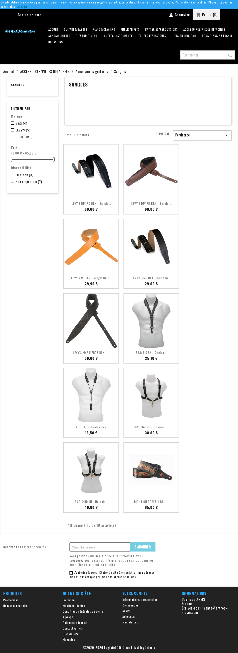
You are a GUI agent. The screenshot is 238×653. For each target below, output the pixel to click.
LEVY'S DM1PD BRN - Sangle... (151, 203)
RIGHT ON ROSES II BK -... (151, 501)
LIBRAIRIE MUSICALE (184, 36)
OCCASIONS (55, 42)
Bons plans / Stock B (217, 36)
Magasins (69, 639)
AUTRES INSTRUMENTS (118, 36)
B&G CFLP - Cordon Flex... (91, 427)
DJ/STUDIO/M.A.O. (87, 36)
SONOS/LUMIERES (59, 36)
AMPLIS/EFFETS (130, 29)
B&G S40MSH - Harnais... (151, 427)
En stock (24, 175)
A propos (69, 617)
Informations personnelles (140, 599)
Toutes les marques (152, 36)
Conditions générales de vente (83, 611)
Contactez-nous (30, 14)
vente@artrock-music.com (205, 610)
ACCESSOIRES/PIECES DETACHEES (204, 29)
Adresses (128, 616)
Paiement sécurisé (75, 622)
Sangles (17, 84)
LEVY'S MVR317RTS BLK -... (91, 352)
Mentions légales (74, 605)
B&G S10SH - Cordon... (151, 352)
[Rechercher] (207, 55)
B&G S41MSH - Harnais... (91, 501)
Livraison (69, 600)
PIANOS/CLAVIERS (104, 29)
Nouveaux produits (15, 605)
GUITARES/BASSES (75, 29)
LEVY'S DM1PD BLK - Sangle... (91, 203)
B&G (21, 123)
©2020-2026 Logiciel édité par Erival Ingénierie (119, 647)
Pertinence (202, 135)
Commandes (130, 605)
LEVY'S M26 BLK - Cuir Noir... (151, 278)
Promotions (11, 600)
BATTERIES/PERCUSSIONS (161, 29)
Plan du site (71, 633)
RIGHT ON (25, 137)
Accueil (53, 29)
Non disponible (29, 181)
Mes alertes (130, 622)
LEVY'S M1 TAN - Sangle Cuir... (91, 278)
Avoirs (126, 610)
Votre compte (135, 593)
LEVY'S (23, 130)
